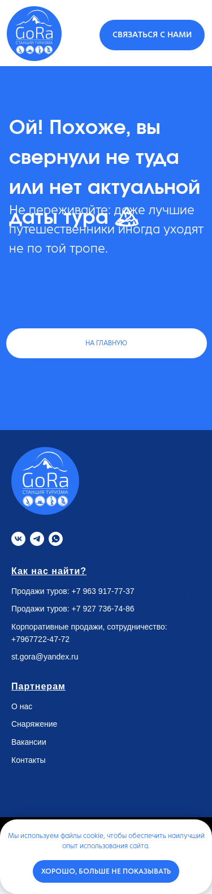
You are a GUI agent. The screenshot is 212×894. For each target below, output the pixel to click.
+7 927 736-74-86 (103, 608)
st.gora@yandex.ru (45, 656)
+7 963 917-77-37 (103, 591)
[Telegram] (37, 539)
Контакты (28, 760)
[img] (34, 33)
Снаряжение (34, 723)
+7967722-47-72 (40, 639)
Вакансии (28, 742)
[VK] (18, 539)
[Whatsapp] (56, 539)
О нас (21, 706)
